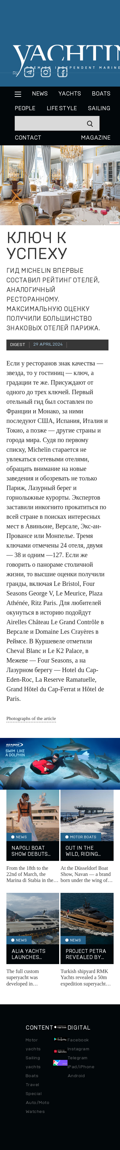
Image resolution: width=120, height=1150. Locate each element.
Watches (35, 1111)
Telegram (78, 1058)
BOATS (101, 94)
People (25, 108)
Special (34, 1094)
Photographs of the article (31, 718)
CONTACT (28, 138)
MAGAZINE (95, 138)
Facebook (78, 1040)
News (40, 94)
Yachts (69, 94)
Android (76, 1076)
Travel (32, 1085)
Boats (32, 1076)
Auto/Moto (37, 1102)
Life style (62, 108)
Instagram (78, 1049)
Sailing (99, 108)
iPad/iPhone (81, 1067)
